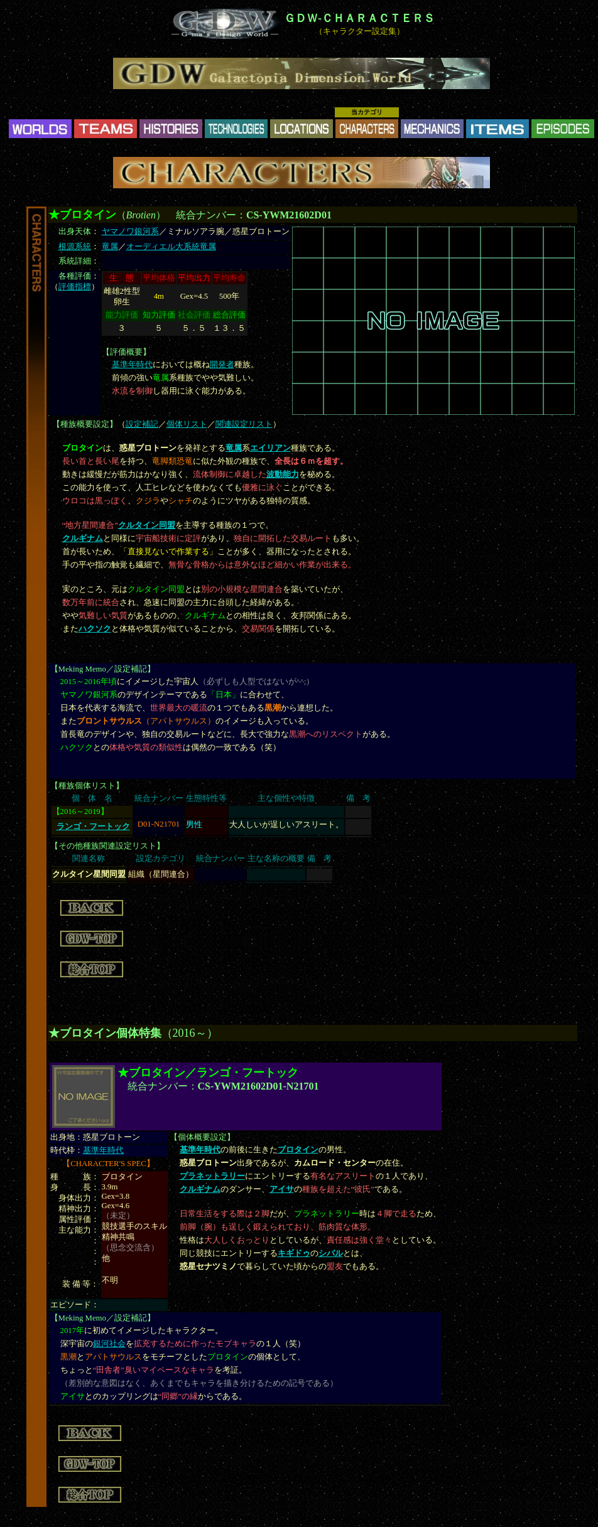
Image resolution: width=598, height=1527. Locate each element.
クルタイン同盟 (146, 525)
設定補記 (142, 424)
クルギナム (82, 538)
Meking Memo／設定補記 (102, 669)
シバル (330, 1253)
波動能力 (282, 474)
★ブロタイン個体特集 (104, 1033)
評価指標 (74, 286)
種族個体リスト (87, 785)
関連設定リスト (244, 424)
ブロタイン (298, 1149)
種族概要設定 (84, 424)
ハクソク (95, 628)
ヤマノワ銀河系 (130, 231)
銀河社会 (109, 1343)
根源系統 (74, 246)
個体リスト (186, 424)
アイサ (281, 1189)
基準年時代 (132, 364)
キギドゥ (294, 1253)
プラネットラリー (212, 1176)
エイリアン (270, 448)
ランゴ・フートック (93, 826)
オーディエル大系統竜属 (171, 246)
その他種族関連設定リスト (107, 846)
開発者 (222, 364)
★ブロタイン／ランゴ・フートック (207, 1072)
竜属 (110, 246)
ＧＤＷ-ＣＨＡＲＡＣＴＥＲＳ (359, 18)
